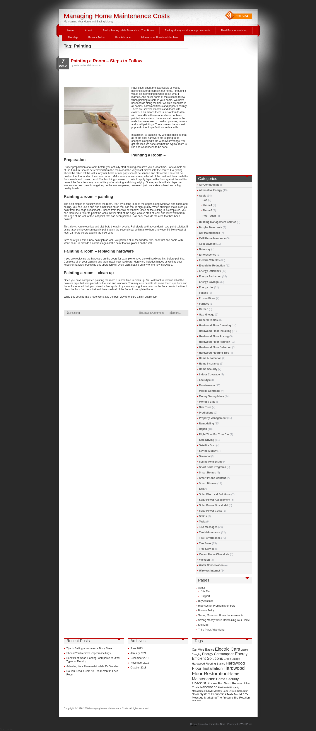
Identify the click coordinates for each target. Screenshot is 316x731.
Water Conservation (211, 565)
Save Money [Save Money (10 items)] (214, 690)
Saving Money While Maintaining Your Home (128, 30)
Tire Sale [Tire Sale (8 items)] (196, 700)
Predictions (206, 412)
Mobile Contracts (209, 390)
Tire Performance (210, 537)
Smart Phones (208, 483)
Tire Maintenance (209, 532)
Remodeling (206, 423)
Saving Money (208, 450)
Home (70, 30)
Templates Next (216, 724)
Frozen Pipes (207, 298)
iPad (204, 200)
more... (177, 312)
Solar (202, 488)
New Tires (205, 407)
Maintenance (94, 65)
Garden (203, 309)
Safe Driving (206, 439)
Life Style (205, 380)
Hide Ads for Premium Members (159, 37)
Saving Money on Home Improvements (187, 30)
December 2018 (139, 658)
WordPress (246, 724)
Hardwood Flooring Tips (214, 352)
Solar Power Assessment (214, 499)
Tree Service (207, 548)
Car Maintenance (209, 232)
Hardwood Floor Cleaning (215, 325)
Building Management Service (217, 222)
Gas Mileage (206, 314)
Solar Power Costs (210, 510)
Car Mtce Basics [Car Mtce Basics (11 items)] (203, 649)
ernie (76, 65)
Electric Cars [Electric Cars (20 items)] (227, 649)
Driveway (205, 249)
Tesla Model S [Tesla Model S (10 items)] (235, 694)
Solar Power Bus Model (213, 505)
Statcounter (6, 729)
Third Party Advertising (234, 30)
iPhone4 (207, 205)
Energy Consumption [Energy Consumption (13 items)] (218, 654)
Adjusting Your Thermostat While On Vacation (93, 666)
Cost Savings (207, 243)
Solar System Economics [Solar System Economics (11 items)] (209, 694)
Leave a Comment (153, 312)
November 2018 (139, 662)
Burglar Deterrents (210, 227)
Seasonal (205, 456)
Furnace (204, 303)
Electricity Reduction (212, 265)
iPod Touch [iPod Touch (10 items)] (224, 683)
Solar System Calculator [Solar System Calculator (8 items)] (235, 691)
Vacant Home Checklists (214, 554)
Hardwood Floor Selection (215, 347)
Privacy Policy (96, 37)
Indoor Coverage (209, 374)
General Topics (208, 320)
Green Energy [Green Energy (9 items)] (232, 658)
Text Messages (208, 527)
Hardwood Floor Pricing (214, 336)
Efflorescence (207, 254)
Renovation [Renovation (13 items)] (208, 687)
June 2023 (136, 648)
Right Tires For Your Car (214, 434)
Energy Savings (209, 281)
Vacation (204, 559)
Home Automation (210, 358)
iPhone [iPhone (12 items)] (212, 683)
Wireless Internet (209, 570)
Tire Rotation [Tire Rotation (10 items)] (242, 697)
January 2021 (138, 653)
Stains (203, 516)
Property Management (213, 418)
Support (205, 596)
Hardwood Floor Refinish (214, 341)
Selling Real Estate (210, 461)
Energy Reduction (210, 276)
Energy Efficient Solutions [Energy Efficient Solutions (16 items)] (220, 656)
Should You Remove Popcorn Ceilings (89, 653)
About (88, 30)
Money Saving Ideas (211, 396)
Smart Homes (207, 472)
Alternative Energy (210, 190)
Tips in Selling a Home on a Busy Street (90, 648)
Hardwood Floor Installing (215, 330)
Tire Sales (205, 543)
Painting (75, 312)
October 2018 (138, 667)
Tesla (202, 521)
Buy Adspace (123, 37)
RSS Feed (242, 16)
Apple (202, 195)
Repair (203, 429)
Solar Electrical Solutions (215, 494)
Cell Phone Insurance (212, 238)
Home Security (208, 369)
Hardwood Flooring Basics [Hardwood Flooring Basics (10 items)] (208, 663)
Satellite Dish (207, 445)
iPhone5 (207, 210)
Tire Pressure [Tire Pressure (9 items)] (225, 697)
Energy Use (206, 287)
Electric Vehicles (209, 260)
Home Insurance (209, 363)
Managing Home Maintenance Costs (117, 15)
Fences (203, 292)
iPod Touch (209, 215)
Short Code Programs (212, 467)
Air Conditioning (209, 184)
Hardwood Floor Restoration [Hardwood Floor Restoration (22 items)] (218, 671)
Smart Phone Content (212, 478)
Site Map (72, 37)
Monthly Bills (207, 401)
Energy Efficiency (210, 271)
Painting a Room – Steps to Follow (106, 60)
